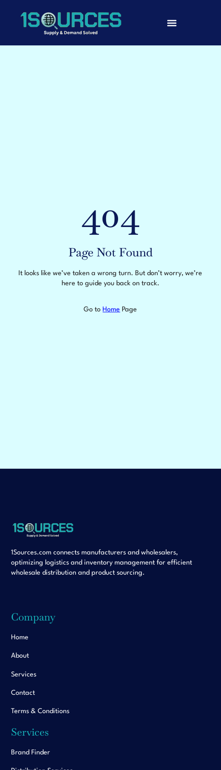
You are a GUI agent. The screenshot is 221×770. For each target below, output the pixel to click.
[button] (171, 22)
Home (111, 309)
